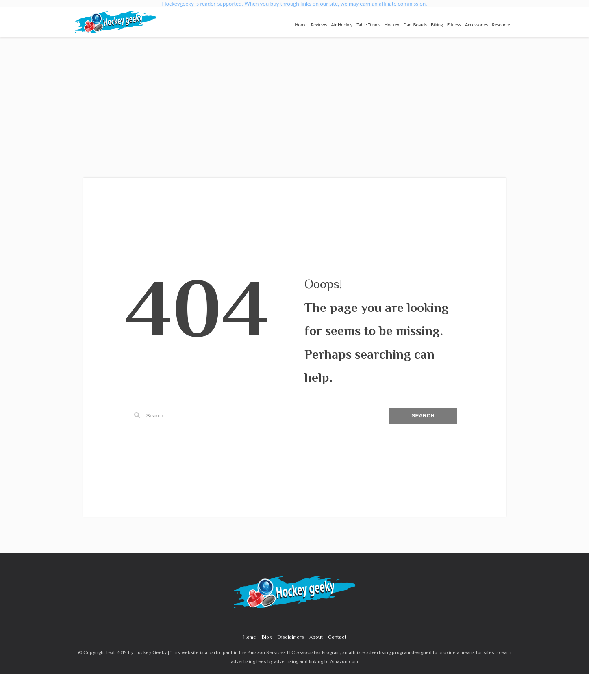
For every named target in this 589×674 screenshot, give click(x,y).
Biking (437, 24)
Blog (266, 637)
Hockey (392, 24)
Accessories (476, 24)
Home (300, 24)
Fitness (454, 24)
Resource (501, 24)
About (316, 637)
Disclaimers (290, 637)
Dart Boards (415, 24)
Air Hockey (341, 24)
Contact (337, 637)
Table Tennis (368, 24)
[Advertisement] (295, 98)
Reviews (319, 24)
